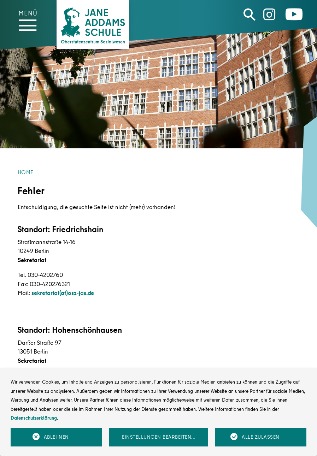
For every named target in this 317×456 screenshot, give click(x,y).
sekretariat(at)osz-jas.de (62, 293)
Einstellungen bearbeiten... (158, 436)
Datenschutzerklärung (34, 417)
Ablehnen (56, 436)
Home (25, 172)
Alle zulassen (261, 436)
